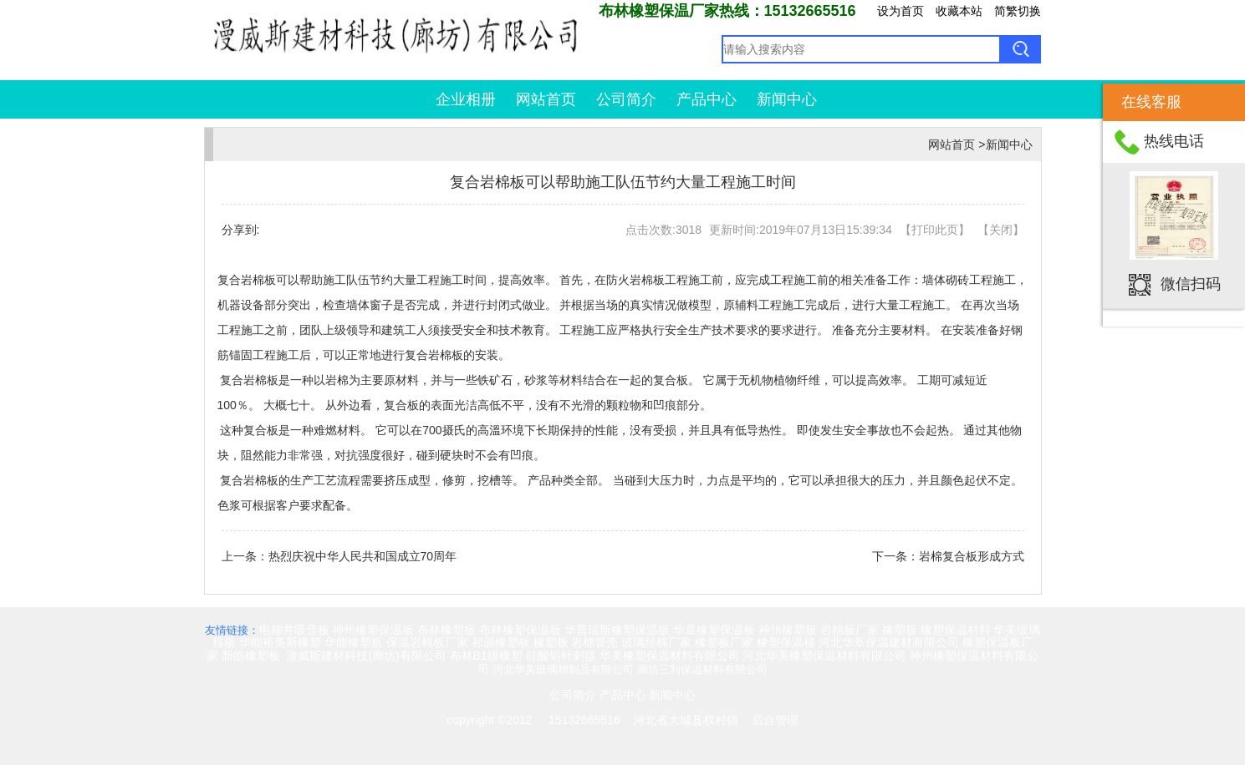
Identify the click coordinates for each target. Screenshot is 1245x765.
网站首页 (546, 99)
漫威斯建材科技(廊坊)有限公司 (366, 655)
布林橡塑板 (446, 629)
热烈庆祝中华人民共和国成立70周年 (362, 556)
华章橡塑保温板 (714, 629)
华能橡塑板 (353, 642)
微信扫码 (1191, 283)
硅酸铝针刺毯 (561, 655)
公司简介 (626, 99)
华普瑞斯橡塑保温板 (617, 629)
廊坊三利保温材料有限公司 (702, 669)
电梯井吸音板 (294, 629)
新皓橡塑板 (252, 655)
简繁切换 (1017, 11)
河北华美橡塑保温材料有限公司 (824, 655)
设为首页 (900, 11)
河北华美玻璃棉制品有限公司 (563, 669)
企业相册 (466, 99)
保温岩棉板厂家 (427, 642)
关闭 (1001, 229)
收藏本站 (959, 11)
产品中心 (706, 99)
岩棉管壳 (594, 642)
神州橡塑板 (787, 629)
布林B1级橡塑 (486, 655)
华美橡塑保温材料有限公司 (670, 655)
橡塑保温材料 (956, 629)
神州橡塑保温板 (373, 629)
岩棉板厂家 (849, 629)
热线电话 (1174, 141)
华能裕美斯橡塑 (280, 642)
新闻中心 (787, 99)
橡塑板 (899, 629)
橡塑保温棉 (786, 642)
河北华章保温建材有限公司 (889, 642)
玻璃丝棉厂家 (656, 642)
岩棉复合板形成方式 (971, 556)
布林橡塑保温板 (520, 629)
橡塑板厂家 (724, 642)
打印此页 (934, 229)
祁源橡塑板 (501, 642)
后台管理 (775, 720)
